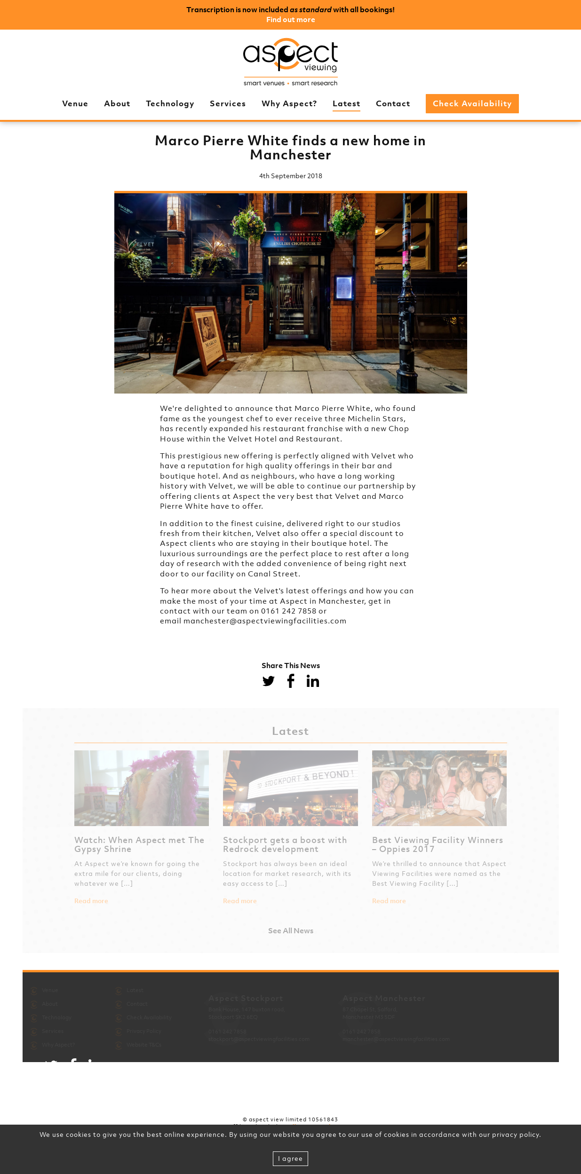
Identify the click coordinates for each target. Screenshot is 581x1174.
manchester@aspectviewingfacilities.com (265, 620)
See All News (290, 930)
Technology (170, 103)
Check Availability (472, 103)
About (117, 103)
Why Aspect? (289, 103)
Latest (346, 103)
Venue (75, 103)
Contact (393, 103)
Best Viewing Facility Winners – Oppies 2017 (437, 844)
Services (228, 103)
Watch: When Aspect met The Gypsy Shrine (139, 844)
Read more (91, 901)
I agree (290, 1158)
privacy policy (515, 1134)
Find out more (290, 19)
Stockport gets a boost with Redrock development (285, 844)
